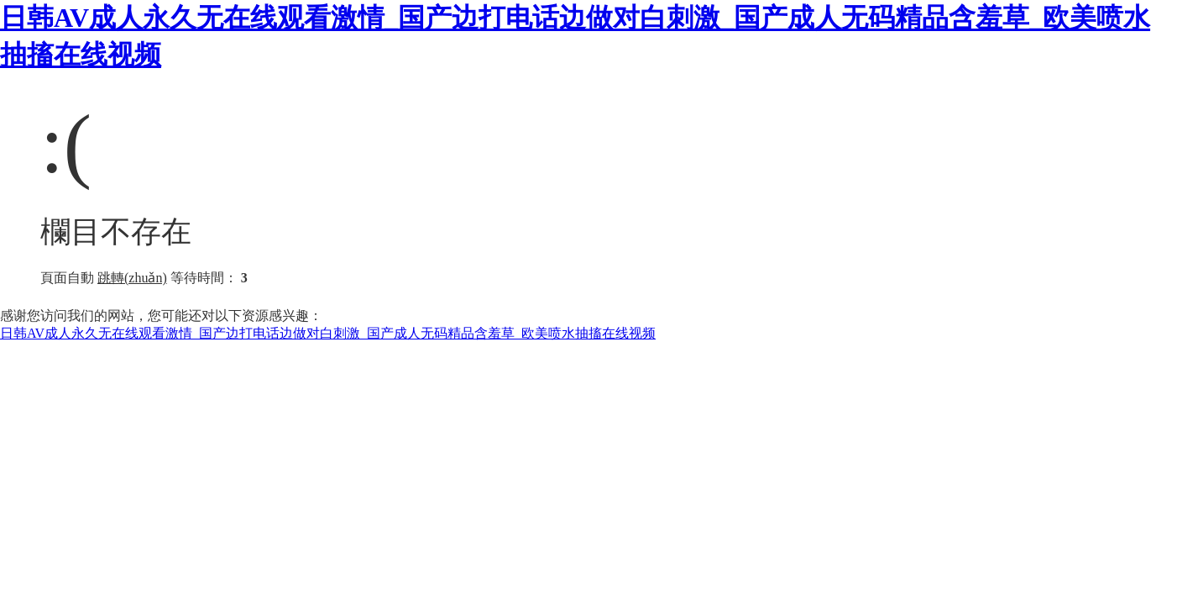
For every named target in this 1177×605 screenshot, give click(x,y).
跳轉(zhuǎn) (132, 278)
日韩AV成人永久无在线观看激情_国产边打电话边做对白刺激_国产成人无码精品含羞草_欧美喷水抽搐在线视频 (328, 333)
